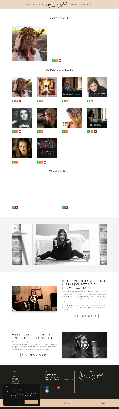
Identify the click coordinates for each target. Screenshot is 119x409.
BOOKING (90, 5)
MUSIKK (41, 5)
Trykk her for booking (85, 316)
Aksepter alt (31, 402)
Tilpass (10, 402)
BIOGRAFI (82, 5)
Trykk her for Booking (34, 355)
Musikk (104, 400)
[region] (21, 395)
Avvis (20, 402)
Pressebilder (62, 400)
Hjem (28, 5)
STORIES (74, 5)
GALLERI (34, 5)
